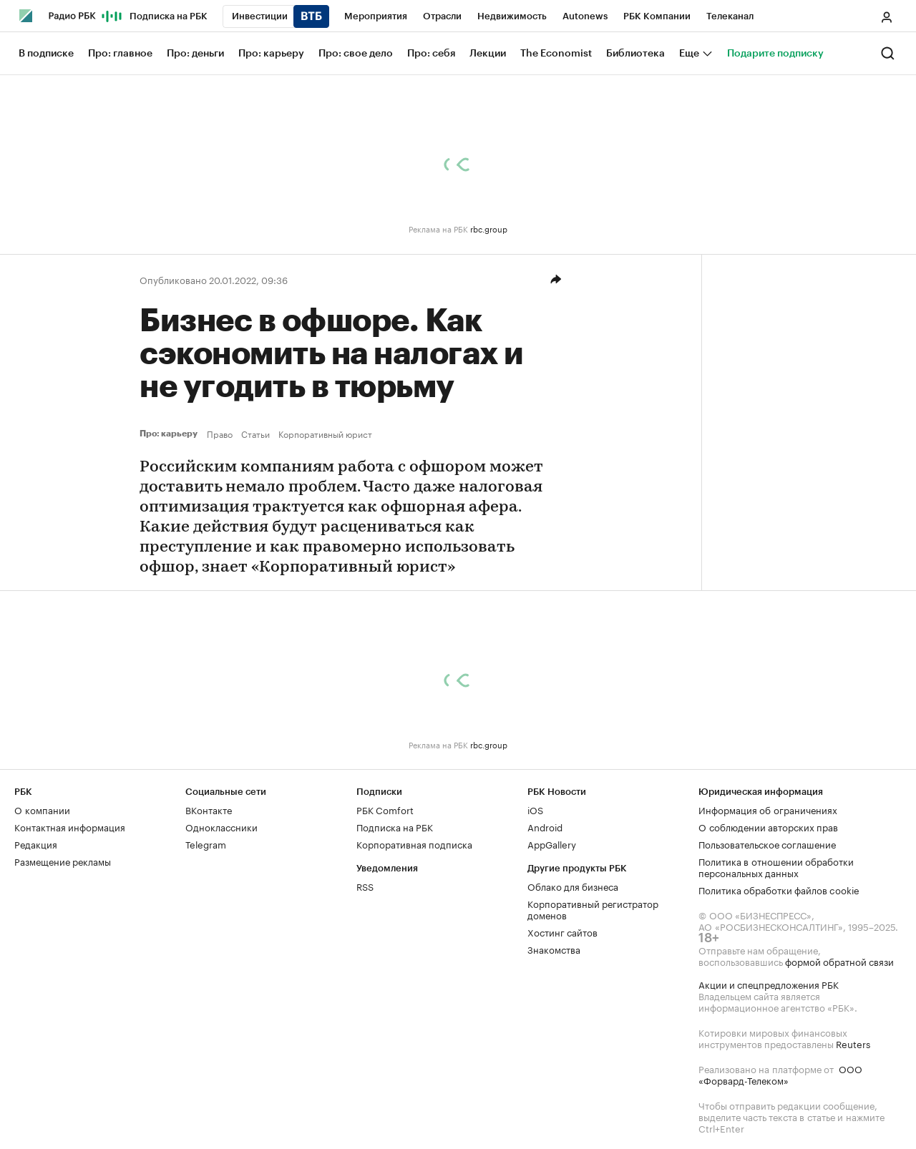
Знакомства (553, 949)
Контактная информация (69, 826)
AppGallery (551, 843)
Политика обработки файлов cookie (778, 889)
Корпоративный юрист (325, 433)
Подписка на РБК (394, 826)
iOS (535, 809)
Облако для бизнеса (572, 886)
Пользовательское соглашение (767, 843)
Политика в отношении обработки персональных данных (776, 866)
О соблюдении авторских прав (768, 826)
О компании (42, 809)
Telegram (205, 843)
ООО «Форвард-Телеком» (780, 1074)
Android (544, 826)
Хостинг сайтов (562, 931)
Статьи (255, 433)
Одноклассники (221, 826)
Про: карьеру (170, 433)
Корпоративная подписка (414, 843)
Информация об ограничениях (767, 809)
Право (220, 433)
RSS (365, 886)
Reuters (853, 1043)
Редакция (35, 843)
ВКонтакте (208, 809)
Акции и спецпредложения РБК (768, 984)
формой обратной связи (839, 961)
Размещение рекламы (62, 861)
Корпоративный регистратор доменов (592, 908)
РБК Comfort (385, 809)
